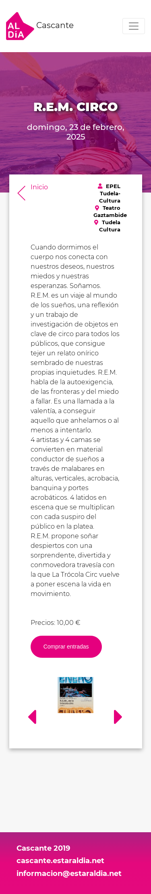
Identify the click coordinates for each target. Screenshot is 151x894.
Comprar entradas (66, 646)
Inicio (39, 187)
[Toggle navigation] (133, 26)
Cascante (40, 26)
